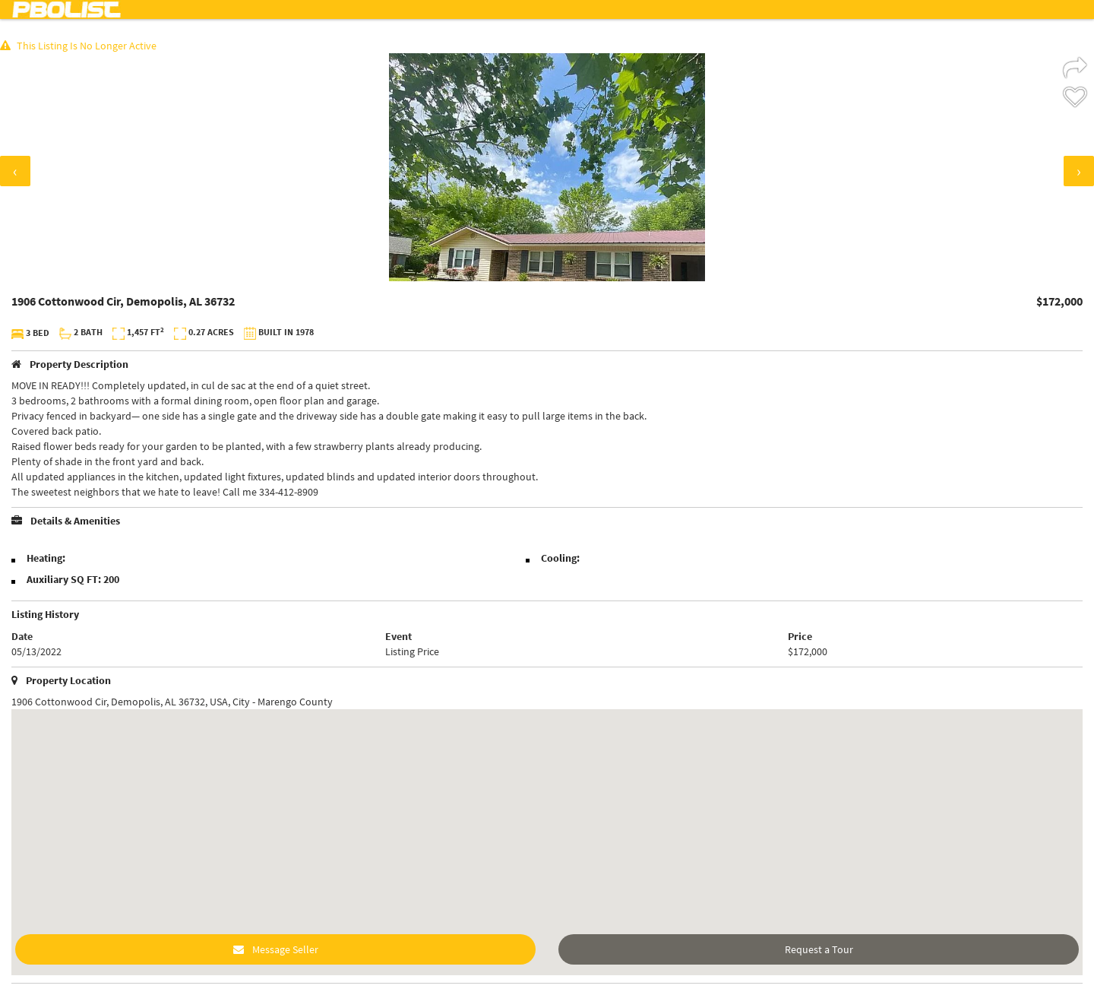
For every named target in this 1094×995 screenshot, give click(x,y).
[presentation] (15, 171)
